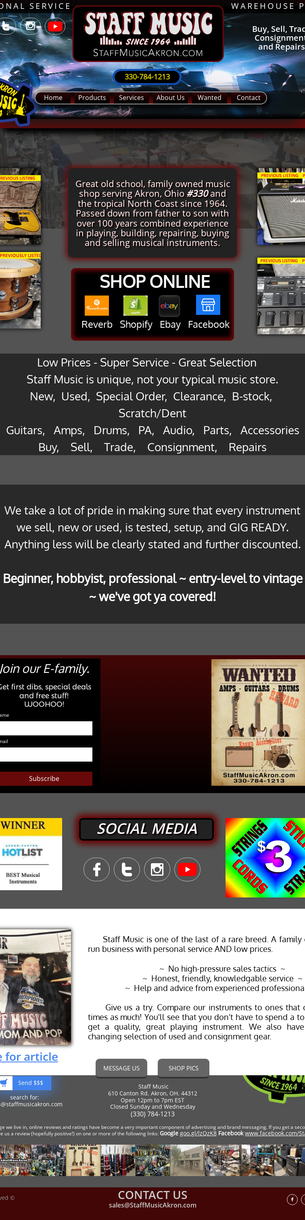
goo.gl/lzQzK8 (198, 1133)
